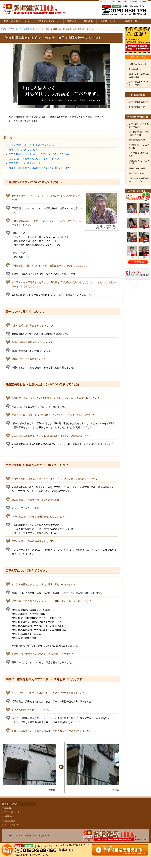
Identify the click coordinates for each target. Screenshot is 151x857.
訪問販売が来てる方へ (48, 21)
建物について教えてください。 (25, 149)
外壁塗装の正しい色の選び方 (139, 162)
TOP (3, 29)
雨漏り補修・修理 (137, 168)
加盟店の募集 (9, 820)
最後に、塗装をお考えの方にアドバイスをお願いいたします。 (41, 168)
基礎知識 (71, 21)
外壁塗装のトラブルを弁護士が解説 (139, 83)
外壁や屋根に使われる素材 (139, 154)
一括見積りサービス (14, 29)
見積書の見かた (108, 21)
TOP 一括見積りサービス (16, 21)
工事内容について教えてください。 (27, 163)
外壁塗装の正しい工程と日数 (139, 146)
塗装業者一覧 (130, 21)
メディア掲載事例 (11, 825)
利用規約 (8, 816)
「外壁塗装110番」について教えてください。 (32, 145)
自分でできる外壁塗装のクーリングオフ (139, 179)
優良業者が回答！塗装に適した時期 (139, 133)
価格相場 (88, 21)
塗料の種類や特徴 (137, 140)
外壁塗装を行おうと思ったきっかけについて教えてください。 (41, 154)
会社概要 (8, 808)
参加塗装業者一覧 (137, 107)
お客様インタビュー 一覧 (33, 29)
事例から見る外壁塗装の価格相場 (139, 75)
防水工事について (137, 173)
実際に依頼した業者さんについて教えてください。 (35, 159)
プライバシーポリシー (13, 812)
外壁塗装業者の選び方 (139, 102)
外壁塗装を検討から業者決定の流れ (139, 125)
